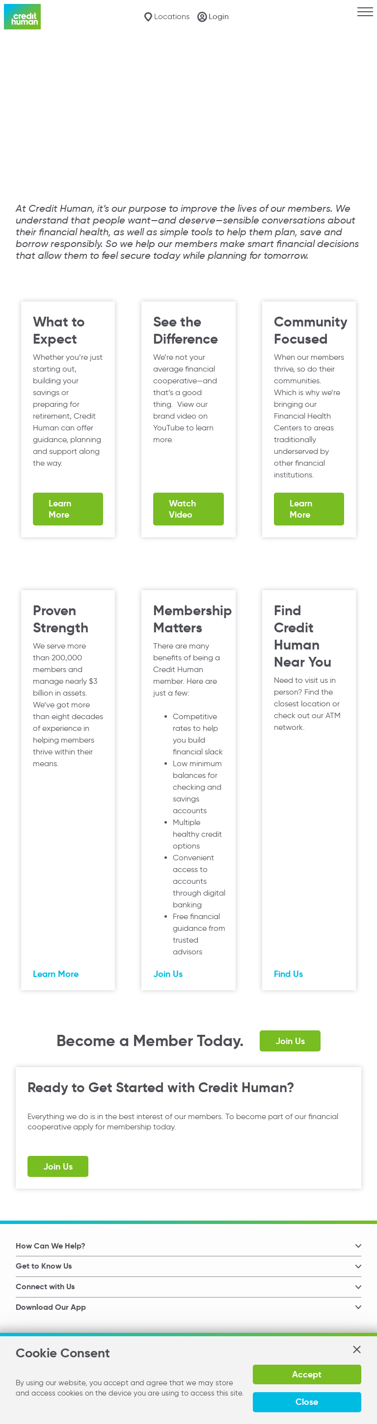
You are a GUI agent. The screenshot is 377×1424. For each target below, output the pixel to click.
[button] (356, 1349)
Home (17, 54)
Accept (307, 1374)
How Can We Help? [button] (50, 1246)
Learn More (60, 509)
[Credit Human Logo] (22, 16)
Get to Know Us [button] (44, 1266)
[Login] (213, 17)
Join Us (168, 974)
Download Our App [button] (51, 1307)
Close (307, 1401)
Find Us (288, 974)
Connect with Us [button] (45, 1286)
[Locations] (166, 17)
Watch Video (182, 509)
